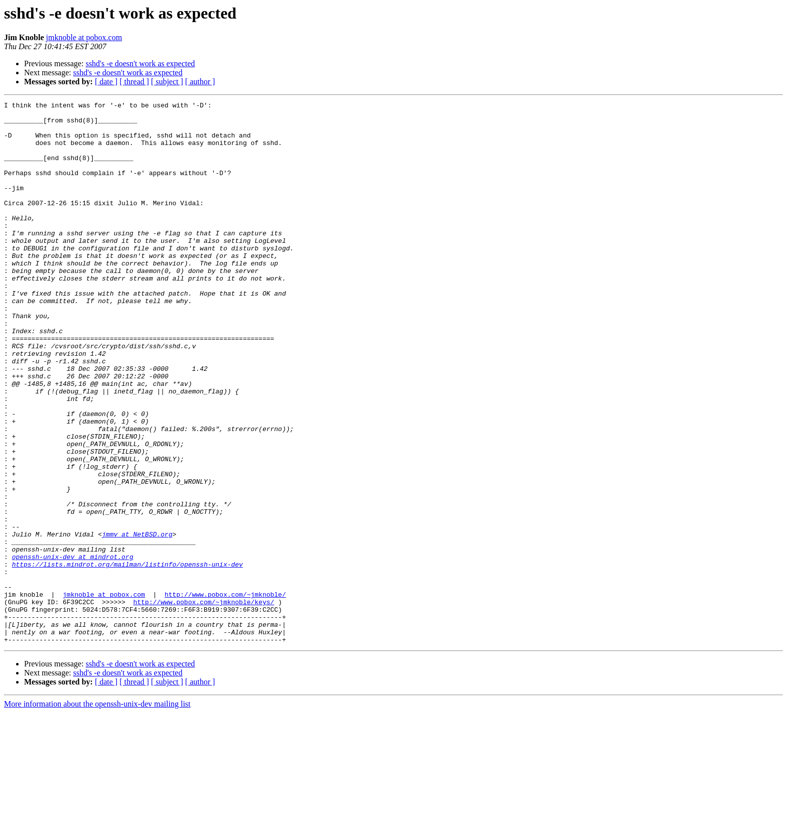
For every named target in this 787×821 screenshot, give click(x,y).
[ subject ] (167, 81)
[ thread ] (134, 81)
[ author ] (200, 81)
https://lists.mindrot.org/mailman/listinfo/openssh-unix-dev (127, 657)
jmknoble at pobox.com (84, 37)
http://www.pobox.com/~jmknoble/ (225, 693)
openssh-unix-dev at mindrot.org (73, 648)
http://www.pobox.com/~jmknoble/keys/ (203, 702)
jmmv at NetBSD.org (137, 621)
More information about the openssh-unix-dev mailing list (97, 812)
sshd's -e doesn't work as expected (140, 63)
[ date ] (106, 81)
